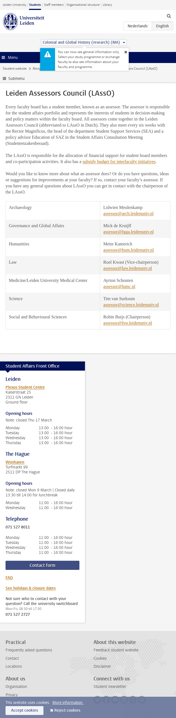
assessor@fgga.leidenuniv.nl (128, 231)
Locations (14, 666)
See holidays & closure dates (31, 588)
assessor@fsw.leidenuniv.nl (127, 323)
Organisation (16, 686)
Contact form (42, 565)
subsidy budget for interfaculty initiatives (119, 161)
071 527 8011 (18, 527)
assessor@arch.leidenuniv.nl (128, 213)
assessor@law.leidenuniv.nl (127, 268)
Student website (15, 68)
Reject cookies (67, 710)
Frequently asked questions (29, 650)
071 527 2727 (18, 614)
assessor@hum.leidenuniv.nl (128, 250)
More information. (68, 702)
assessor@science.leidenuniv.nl (131, 304)
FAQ (9, 577)
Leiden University (14, 5)
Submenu (16, 78)
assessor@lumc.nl (119, 286)
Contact (12, 658)
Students (35, 5)
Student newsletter (110, 686)
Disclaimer (102, 666)
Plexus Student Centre (25, 387)
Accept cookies (24, 710)
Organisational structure (83, 5)
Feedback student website (116, 650)
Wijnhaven (15, 462)
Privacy (12, 695)
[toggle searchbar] (168, 15)
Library (107, 5)
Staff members (54, 5)
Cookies (100, 658)
